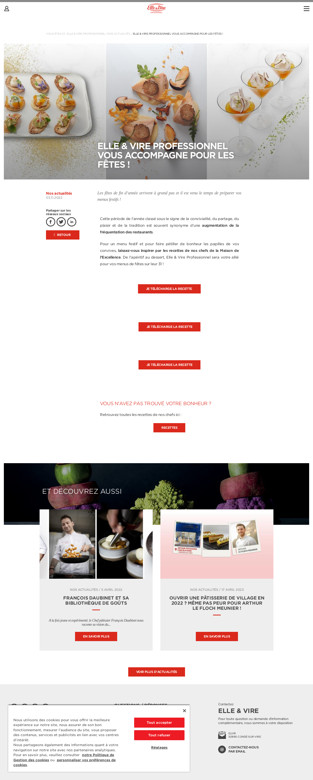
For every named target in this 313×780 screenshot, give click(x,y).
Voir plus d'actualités (156, 672)
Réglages (159, 747)
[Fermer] (184, 710)
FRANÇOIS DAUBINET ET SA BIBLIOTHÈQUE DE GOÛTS (96, 600)
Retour (62, 235)
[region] (99, 738)
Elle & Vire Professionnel (86, 33)
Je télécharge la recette (169, 289)
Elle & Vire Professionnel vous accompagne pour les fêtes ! (178, 33)
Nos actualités (118, 33)
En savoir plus (96, 636)
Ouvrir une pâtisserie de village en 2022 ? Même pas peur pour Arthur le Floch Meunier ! (216, 603)
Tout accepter (159, 723)
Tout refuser (159, 735)
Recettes (169, 428)
